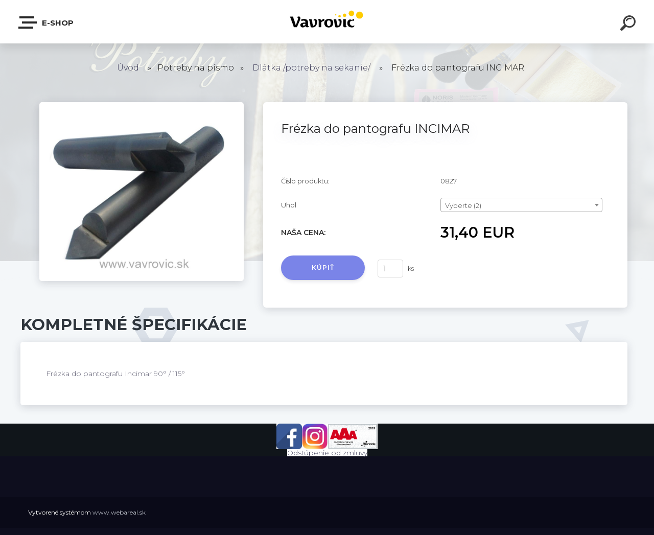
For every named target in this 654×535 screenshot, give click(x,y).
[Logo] (327, 21)
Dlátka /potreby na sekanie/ (311, 68)
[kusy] (390, 268)
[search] (629, 24)
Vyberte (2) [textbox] (463, 205)
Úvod (128, 68)
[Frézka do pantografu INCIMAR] (141, 105)
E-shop (46, 22)
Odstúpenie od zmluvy (327, 452)
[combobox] (521, 205)
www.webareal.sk (119, 512)
